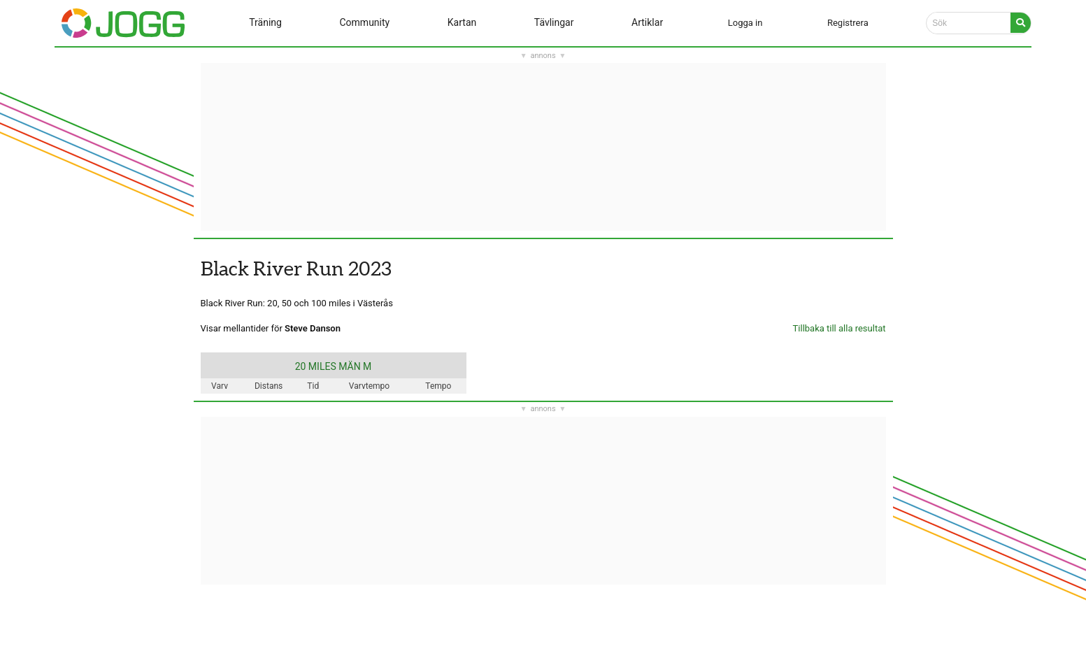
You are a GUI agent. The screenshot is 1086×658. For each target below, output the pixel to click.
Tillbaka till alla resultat (839, 328)
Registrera (848, 22)
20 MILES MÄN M (333, 366)
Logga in (745, 22)
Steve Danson (313, 328)
